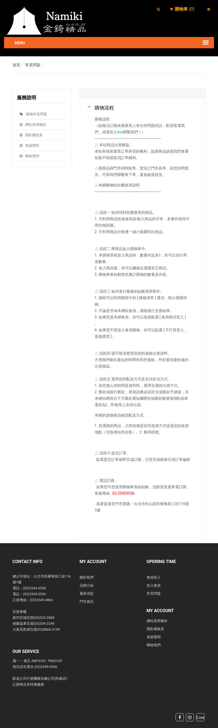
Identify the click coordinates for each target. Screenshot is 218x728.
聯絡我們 (29, 156)
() (184, 9)
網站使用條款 (33, 125)
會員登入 (154, 577)
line (120, 132)
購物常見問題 (33, 114)
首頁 (16, 65)
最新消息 (87, 593)
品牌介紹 (87, 585)
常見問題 (32, 65)
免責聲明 (29, 146)
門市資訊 (87, 602)
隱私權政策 (31, 135)
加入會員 (154, 585)
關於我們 (87, 577)
